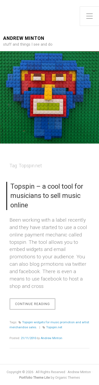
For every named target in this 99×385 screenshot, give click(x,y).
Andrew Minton (23, 38)
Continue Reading (34, 305)
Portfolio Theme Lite (34, 377)
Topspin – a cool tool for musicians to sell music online (46, 195)
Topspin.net (54, 327)
